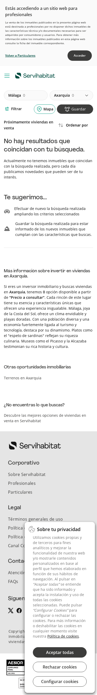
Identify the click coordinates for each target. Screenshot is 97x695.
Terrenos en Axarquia (22, 377)
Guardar (78, 109)
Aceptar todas (60, 652)
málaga (16, 95)
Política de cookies (63, 636)
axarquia (64, 95)
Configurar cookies (59, 681)
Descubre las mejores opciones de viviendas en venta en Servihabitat (45, 418)
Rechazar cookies (60, 667)
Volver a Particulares (20, 55)
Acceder (80, 55)
